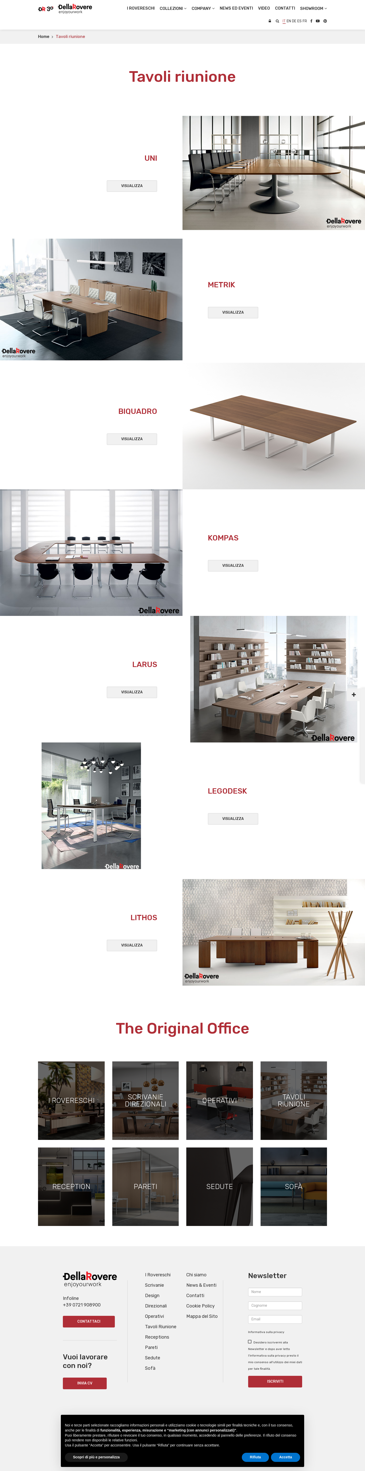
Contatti (195, 1295)
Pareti (151, 1347)
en (289, 21)
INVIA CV (84, 1383)
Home (43, 36)
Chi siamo (196, 1275)
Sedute (152, 1358)
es (299, 21)
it (284, 21)
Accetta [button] (285, 1457)
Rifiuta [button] (255, 1457)
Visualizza (132, 186)
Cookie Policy (200, 1306)
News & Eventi (201, 1285)
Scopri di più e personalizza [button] (96, 1457)
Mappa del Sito (202, 1316)
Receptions (157, 1337)
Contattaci (88, 1322)
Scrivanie (154, 1285)
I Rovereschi (141, 8)
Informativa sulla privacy (266, 1332)
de (294, 21)
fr (305, 21)
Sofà (150, 1368)
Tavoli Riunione (160, 1326)
